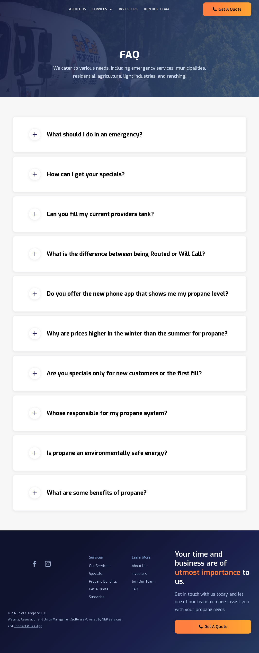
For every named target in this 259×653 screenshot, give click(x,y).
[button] (102, 9)
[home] (34, 9)
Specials (95, 573)
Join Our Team (143, 581)
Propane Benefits (103, 581)
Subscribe (97, 597)
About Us (77, 9)
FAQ (135, 589)
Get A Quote (227, 9)
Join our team (156, 9)
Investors (128, 9)
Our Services (99, 566)
